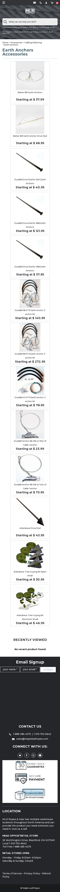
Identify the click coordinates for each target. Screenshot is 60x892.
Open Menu (3, 2)
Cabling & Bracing (33, 42)
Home (5, 42)
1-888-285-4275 (20, 734)
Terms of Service (12, 873)
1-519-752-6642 (42, 734)
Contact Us (30, 726)
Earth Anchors (11, 45)
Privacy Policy (32, 873)
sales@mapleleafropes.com (30, 738)
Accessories (16, 42)
